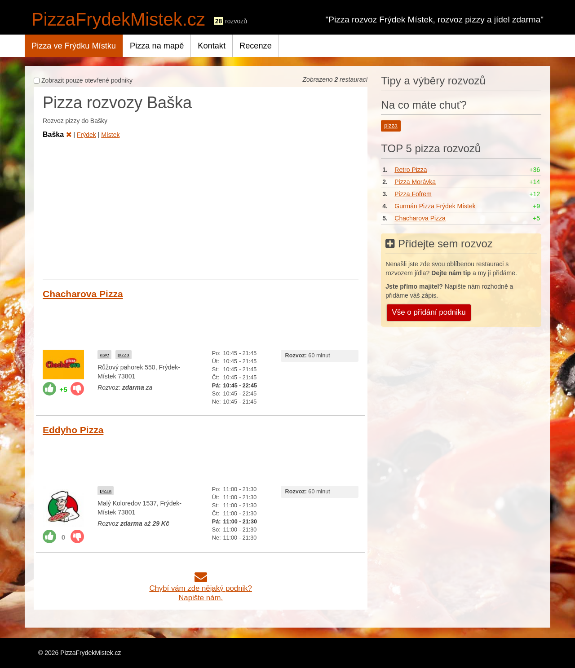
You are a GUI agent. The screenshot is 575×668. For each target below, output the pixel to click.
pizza (123, 354)
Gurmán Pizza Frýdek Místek (435, 206)
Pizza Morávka (415, 181)
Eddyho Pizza (73, 430)
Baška (57, 134)
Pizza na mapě (157, 45)
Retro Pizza (410, 169)
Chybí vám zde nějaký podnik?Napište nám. (200, 588)
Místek (110, 134)
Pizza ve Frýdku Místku (73, 45)
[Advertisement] (200, 207)
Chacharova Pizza (83, 294)
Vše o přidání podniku (428, 312)
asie (104, 354)
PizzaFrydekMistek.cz (118, 19)
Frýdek (86, 134)
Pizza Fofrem (412, 194)
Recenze (255, 45)
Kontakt (212, 45)
